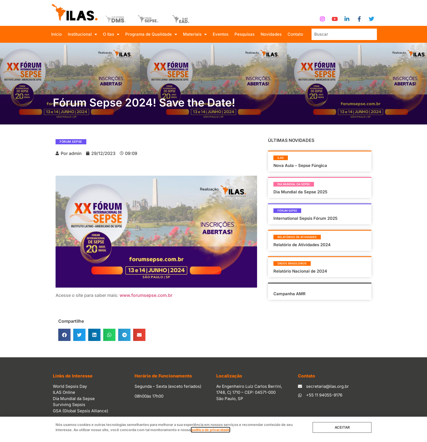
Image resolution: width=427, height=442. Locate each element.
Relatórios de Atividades (297, 237)
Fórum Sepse (71, 142)
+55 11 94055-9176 (324, 395)
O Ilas (111, 34)
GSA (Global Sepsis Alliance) (80, 410)
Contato (295, 34)
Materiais (195, 34)
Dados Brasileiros (292, 263)
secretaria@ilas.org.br (327, 386)
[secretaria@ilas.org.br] (300, 386)
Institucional (82, 34)
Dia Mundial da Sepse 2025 (300, 191)
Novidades (271, 34)
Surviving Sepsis (69, 404)
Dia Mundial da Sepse (293, 184)
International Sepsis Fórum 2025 (305, 218)
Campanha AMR (289, 293)
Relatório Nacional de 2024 (300, 271)
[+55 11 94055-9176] (300, 395)
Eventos (220, 34)
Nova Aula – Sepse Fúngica (300, 165)
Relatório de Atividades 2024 (302, 244)
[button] (64, 335)
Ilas (280, 157)
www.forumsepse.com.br (146, 295)
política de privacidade (210, 430)
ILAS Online (64, 392)
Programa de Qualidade (151, 34)
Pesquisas (244, 34)
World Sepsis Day (70, 386)
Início (56, 34)
